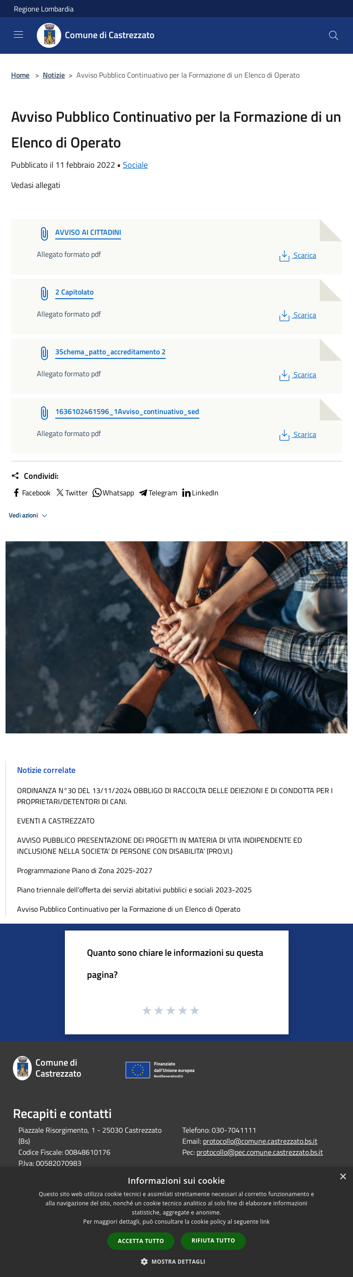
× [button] (342, 1177)
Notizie (54, 74)
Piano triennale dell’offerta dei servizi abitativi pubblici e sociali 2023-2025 (134, 889)
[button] (177, 1261)
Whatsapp (113, 492)
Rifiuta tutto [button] (213, 1240)
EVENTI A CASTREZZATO (56, 820)
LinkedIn (200, 492)
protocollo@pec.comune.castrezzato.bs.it (260, 1152)
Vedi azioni (29, 515)
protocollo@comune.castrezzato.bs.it (260, 1140)
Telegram (157, 492)
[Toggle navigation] (18, 34)
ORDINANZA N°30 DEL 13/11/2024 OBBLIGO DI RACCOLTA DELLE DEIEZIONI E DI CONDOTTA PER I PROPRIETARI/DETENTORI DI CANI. (175, 796)
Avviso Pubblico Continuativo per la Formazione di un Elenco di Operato (128, 908)
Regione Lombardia (44, 8)
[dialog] (176, 1222)
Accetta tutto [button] (141, 1241)
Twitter (71, 492)
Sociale (135, 165)
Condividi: (34, 476)
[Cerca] (333, 35)
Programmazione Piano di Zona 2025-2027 (84, 870)
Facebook (31, 492)
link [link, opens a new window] (265, 1222)
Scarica (296, 255)
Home (20, 74)
